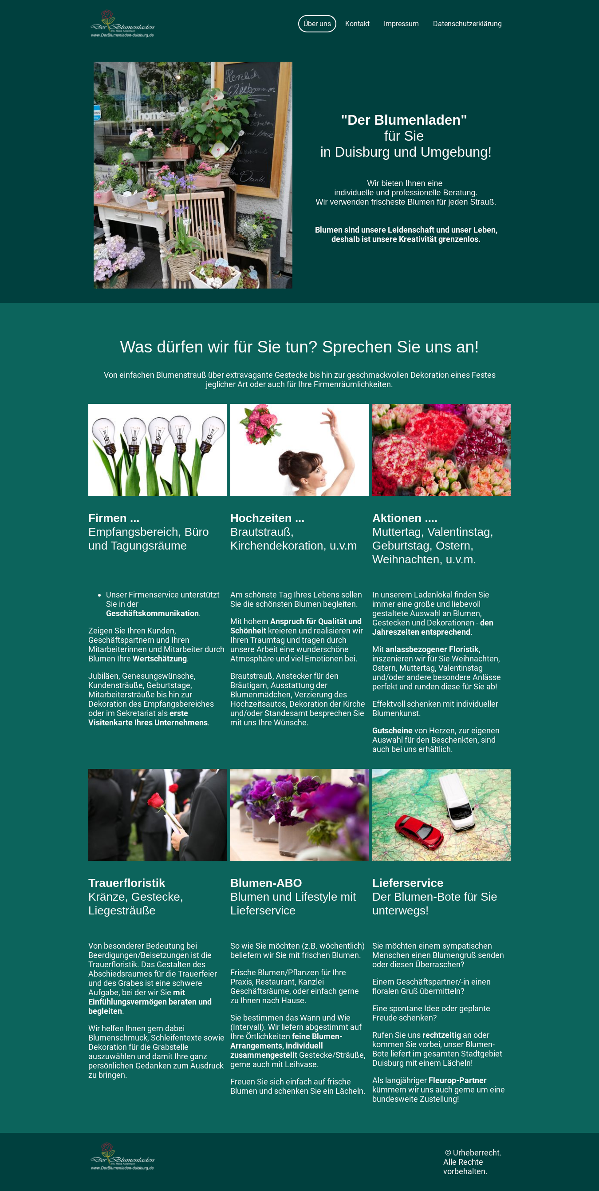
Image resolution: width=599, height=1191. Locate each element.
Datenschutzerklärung (467, 24)
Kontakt (357, 24)
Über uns (317, 24)
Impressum (401, 24)
